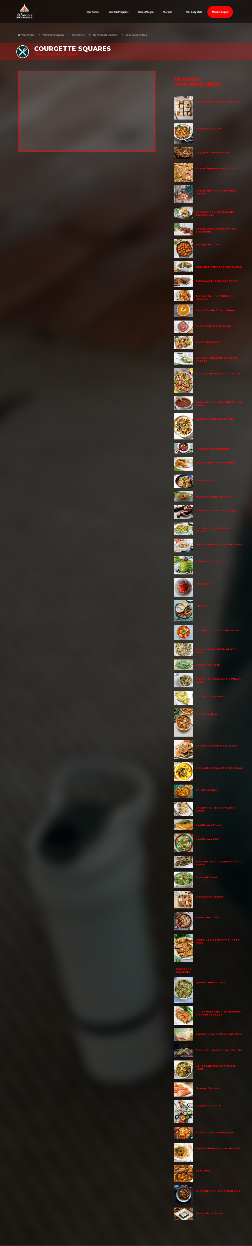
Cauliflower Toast (208, 825)
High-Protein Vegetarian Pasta (218, 1148)
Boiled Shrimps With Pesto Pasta (216, 1067)
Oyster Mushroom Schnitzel (217, 462)
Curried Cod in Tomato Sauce (217, 630)
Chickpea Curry (207, 790)
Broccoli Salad (206, 877)
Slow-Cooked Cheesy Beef (215, 1132)
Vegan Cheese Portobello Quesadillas (215, 213)
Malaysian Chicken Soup (214, 496)
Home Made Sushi (209, 1213)
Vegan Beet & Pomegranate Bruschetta (216, 230)
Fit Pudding (204, 583)
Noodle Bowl (205, 480)
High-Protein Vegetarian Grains (219, 544)
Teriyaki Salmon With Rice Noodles (215, 297)
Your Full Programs (119, 12)
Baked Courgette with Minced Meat (217, 941)
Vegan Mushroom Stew (213, 152)
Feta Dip (202, 605)
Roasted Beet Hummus (213, 448)
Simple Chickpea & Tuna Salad (218, 373)
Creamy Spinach (208, 664)
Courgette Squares (210, 696)
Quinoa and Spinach (211, 982)
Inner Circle (78, 34)
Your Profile (93, 12)
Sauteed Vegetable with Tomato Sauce (219, 404)
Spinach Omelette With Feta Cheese (216, 359)
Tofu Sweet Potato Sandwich (216, 280)
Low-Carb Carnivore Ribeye (216, 510)
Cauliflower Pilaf (208, 839)
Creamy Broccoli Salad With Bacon (216, 651)
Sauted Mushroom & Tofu (214, 418)
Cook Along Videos (136, 34)
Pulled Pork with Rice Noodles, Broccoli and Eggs (218, 1013)
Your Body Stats (193, 12)
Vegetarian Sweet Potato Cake (218, 101)
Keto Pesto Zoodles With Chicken (214, 530)
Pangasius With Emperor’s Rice (219, 1034)
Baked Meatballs (208, 917)
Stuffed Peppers (208, 342)
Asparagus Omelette (183, 970)
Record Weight (146, 12)
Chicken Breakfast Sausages (216, 745)
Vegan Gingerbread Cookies (217, 168)
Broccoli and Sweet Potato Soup (219, 768)
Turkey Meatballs (208, 244)
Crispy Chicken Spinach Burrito (219, 1050)
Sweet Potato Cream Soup (215, 310)
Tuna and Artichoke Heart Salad (219, 266)
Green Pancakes (208, 561)
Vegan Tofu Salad (208, 128)
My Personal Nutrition (105, 34)
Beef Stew (203, 1170)
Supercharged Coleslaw (213, 325)
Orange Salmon (207, 1088)
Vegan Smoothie (208, 1105)
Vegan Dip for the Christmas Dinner (216, 192)
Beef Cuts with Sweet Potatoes (218, 1191)
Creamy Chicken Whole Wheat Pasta (218, 680)
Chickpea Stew (206, 714)
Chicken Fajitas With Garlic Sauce (215, 809)
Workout (169, 12)
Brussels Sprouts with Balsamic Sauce (219, 863)
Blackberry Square (209, 896)
